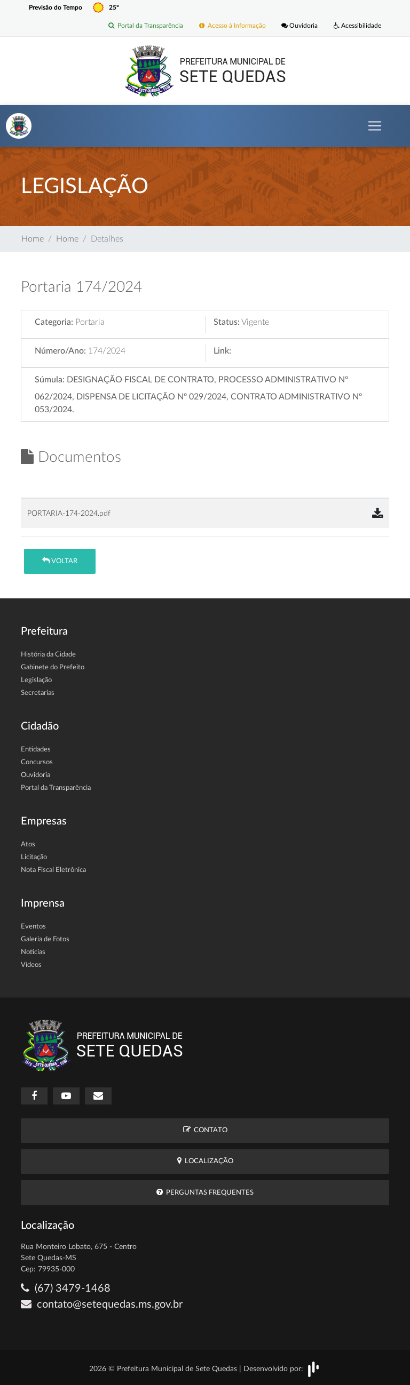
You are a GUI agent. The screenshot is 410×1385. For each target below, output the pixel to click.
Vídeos (31, 965)
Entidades (36, 749)
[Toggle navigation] (374, 126)
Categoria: (54, 322)
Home (32, 239)
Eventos (33, 926)
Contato (205, 1130)
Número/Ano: (60, 351)
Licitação (34, 857)
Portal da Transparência (145, 26)
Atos (28, 844)
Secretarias (37, 693)
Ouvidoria (299, 26)
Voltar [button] (59, 561)
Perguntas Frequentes (205, 1192)
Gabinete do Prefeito (52, 667)
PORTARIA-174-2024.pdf (69, 513)
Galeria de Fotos (45, 939)
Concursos (37, 762)
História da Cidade (48, 654)
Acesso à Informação (232, 26)
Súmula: (50, 379)
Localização (205, 1161)
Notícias (33, 952)
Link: (222, 351)
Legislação (36, 680)
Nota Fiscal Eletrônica (53, 870)
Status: (227, 322)
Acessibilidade (357, 26)
